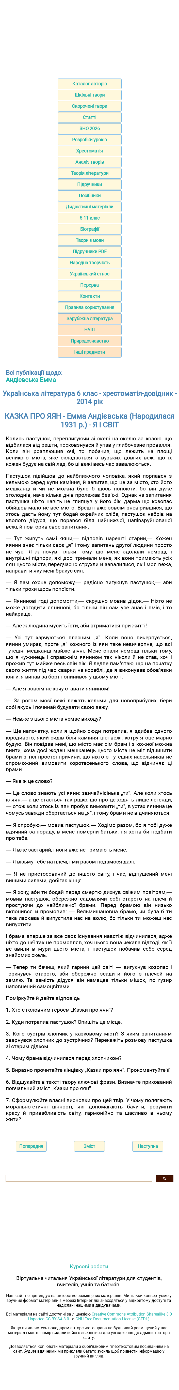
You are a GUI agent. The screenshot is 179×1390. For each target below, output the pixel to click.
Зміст (89, 1146)
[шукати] (78, 1178)
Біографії (89, 229)
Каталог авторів (89, 83)
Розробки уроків (89, 139)
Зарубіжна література (90, 318)
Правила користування (89, 307)
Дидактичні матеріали (89, 206)
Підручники (89, 184)
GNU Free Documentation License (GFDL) (112, 1319)
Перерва (89, 285)
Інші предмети (89, 352)
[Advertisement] (89, 37)
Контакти (89, 296)
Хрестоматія (89, 150)
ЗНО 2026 (89, 128)
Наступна (148, 1146)
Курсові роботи (89, 1266)
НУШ (89, 329)
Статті (89, 117)
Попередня (31, 1146)
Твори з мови (90, 240)
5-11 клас (90, 218)
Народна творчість (90, 262)
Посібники (90, 195)
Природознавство (90, 341)
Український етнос (89, 273)
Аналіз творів (89, 162)
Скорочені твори (89, 106)
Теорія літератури (89, 173)
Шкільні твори (90, 95)
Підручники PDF (90, 251)
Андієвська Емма (31, 379)
